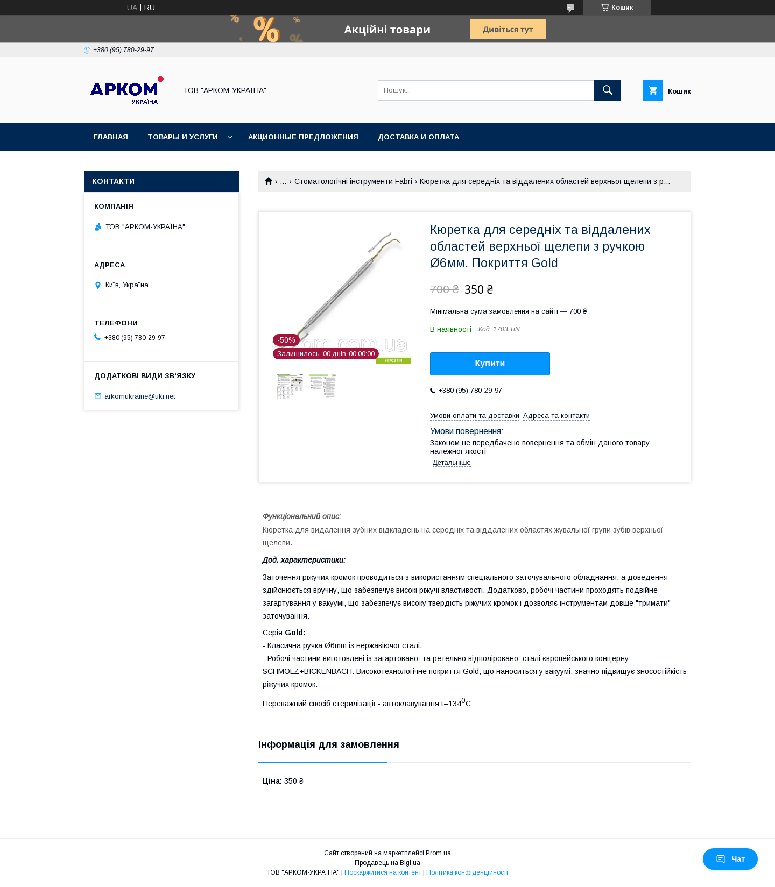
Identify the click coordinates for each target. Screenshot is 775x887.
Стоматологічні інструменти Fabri (353, 181)
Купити (490, 363)
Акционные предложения (303, 137)
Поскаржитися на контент (382, 872)
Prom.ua (438, 853)
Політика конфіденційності (467, 872)
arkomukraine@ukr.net (139, 396)
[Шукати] (607, 90)
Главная (111, 137)
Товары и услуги (182, 137)
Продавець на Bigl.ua (387, 863)
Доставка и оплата (418, 137)
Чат (730, 859)
